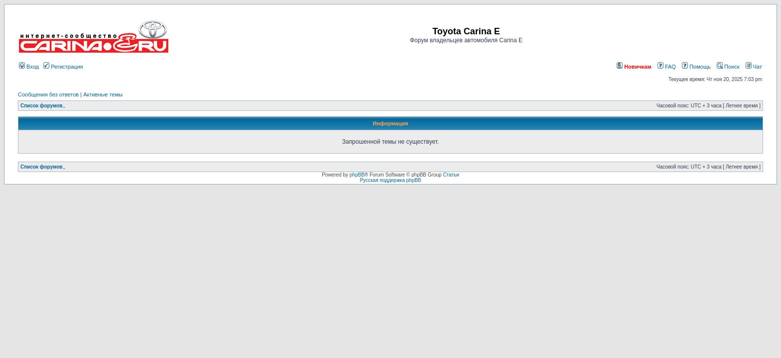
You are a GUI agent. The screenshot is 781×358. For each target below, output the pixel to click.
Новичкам (634, 67)
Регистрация (63, 67)
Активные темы (103, 94)
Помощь (696, 67)
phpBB (357, 175)
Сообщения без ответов (48, 94)
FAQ (666, 67)
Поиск (728, 67)
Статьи (451, 175)
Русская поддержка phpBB (390, 180)
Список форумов (41, 105)
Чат (754, 67)
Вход (29, 67)
